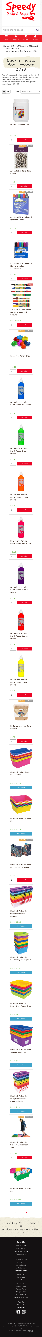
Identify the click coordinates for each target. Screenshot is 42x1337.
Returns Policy (21, 1289)
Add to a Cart (21, 1262)
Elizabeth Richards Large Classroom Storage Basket (18, 1098)
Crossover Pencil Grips (20, 356)
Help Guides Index (21, 1246)
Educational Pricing (21, 1251)
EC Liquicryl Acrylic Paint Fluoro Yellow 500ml (18, 682)
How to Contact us (21, 1268)
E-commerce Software (17, 1330)
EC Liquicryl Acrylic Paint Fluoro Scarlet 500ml (19, 636)
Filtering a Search (21, 1257)
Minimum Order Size (21, 1297)
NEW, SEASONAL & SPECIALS (24, 46)
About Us (21, 1302)
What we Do (21, 1305)
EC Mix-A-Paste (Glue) (19, 125)
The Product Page (21, 1259)
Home (6, 46)
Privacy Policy (21, 1286)
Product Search (21, 1254)
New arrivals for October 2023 (21, 51)
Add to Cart (24, 140)
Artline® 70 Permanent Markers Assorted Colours (20, 312)
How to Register (21, 1248)
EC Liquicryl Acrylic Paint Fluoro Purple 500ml (19, 590)
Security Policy (21, 1294)
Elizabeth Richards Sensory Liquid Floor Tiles (19, 1145)
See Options (21, 787)
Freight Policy (21, 1292)
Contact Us (21, 1277)
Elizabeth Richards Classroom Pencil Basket (18, 913)
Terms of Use (21, 1283)
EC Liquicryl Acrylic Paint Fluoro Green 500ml (18, 451)
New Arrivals (12, 48)
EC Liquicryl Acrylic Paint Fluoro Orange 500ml (19, 497)
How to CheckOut (21, 1265)
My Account (21, 1274)
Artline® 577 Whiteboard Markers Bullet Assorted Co (21, 266)
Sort (17, 92)
